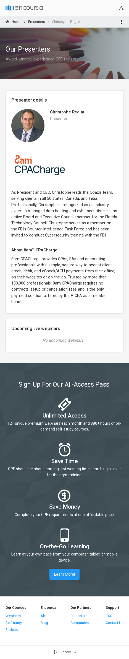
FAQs (110, 616)
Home (13, 22)
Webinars (13, 616)
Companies (79, 623)
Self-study (14, 623)
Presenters (36, 22)
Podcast (12, 630)
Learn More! (64, 574)
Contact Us (114, 623)
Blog (44, 623)
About (46, 616)
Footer (62, 652)
